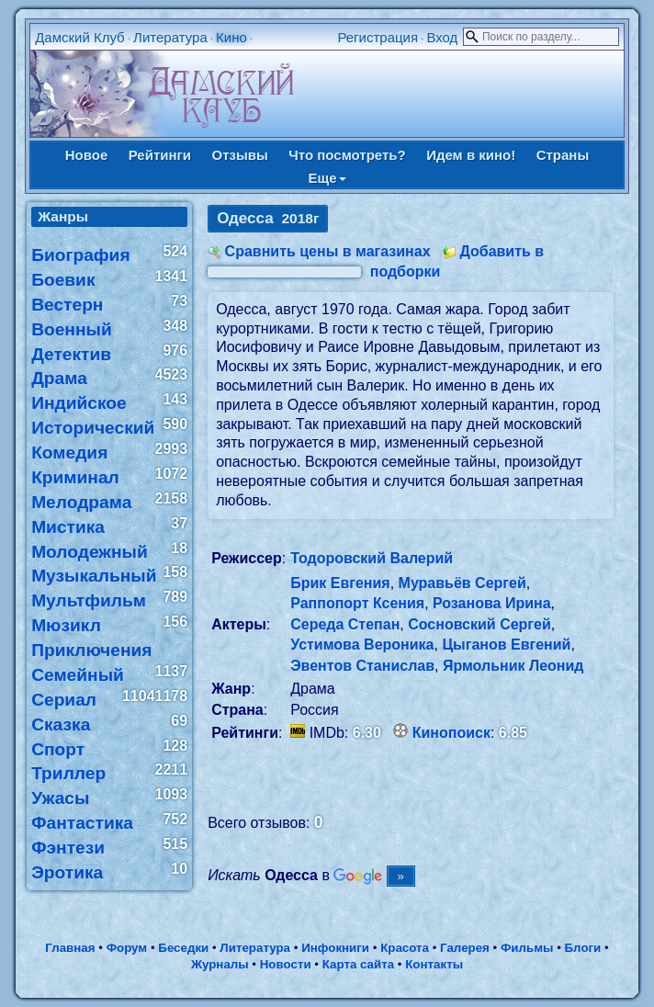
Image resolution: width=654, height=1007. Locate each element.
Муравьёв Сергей (462, 583)
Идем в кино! (470, 155)
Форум (127, 948)
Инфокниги (335, 948)
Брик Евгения (339, 583)
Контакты (434, 964)
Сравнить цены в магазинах (328, 251)
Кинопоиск (451, 733)
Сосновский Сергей (479, 624)
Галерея (465, 948)
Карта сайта (358, 964)
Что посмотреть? (346, 155)
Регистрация (377, 37)
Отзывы (239, 155)
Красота (404, 948)
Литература (170, 37)
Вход (441, 37)
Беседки (183, 948)
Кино (231, 37)
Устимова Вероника (362, 644)
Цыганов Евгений (506, 644)
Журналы (220, 964)
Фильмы (527, 948)
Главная (70, 948)
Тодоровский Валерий (371, 558)
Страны (563, 155)
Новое (86, 155)
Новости (285, 964)
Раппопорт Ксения (357, 603)
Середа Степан (345, 624)
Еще (326, 178)
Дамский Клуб (80, 37)
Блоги (583, 948)
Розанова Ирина (492, 603)
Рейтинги (160, 155)
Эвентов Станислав (362, 665)
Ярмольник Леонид (513, 665)
